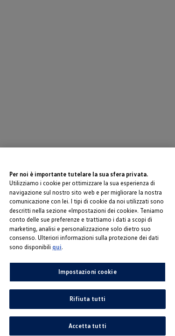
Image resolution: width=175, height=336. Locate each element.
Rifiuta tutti (88, 301)
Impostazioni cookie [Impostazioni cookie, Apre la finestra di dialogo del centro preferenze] (87, 274)
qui (57, 249)
